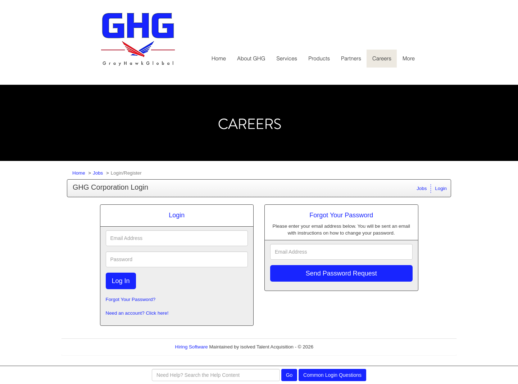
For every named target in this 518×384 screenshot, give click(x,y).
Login (441, 188)
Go (289, 375)
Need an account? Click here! (137, 313)
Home (78, 173)
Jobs (98, 173)
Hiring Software (191, 347)
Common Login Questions (332, 375)
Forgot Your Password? (131, 299)
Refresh (334, 347)
